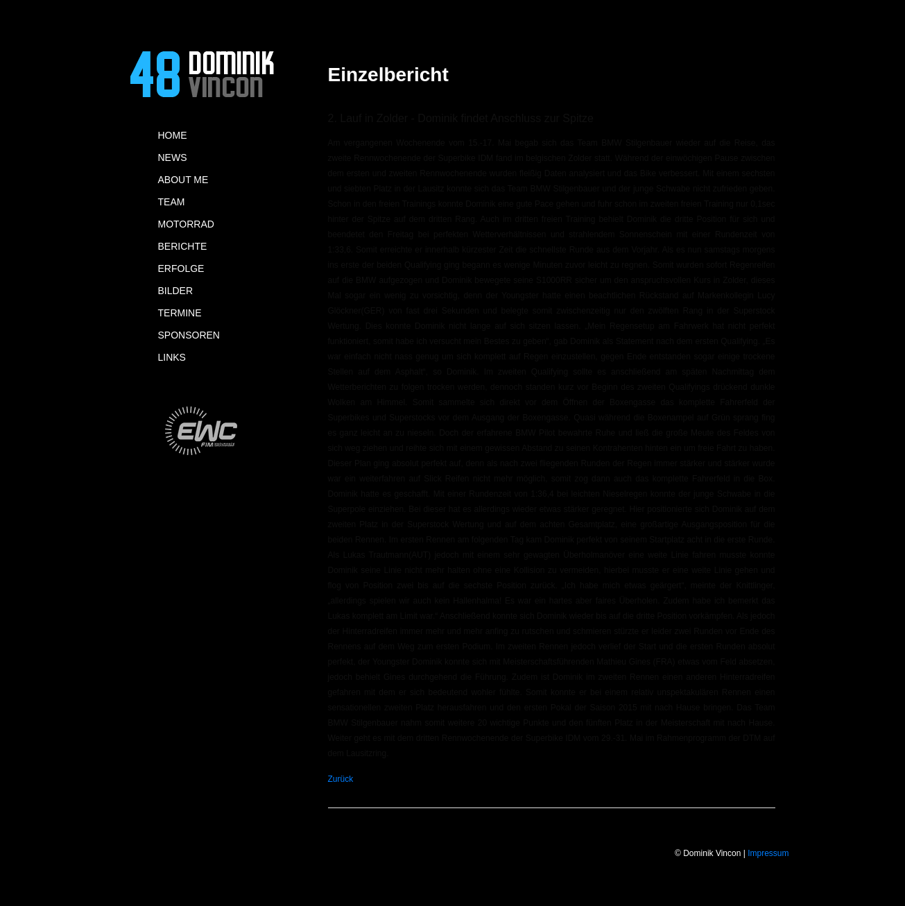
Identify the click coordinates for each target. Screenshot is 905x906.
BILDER (175, 290)
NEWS (172, 157)
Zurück (341, 779)
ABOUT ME (183, 179)
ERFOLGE (181, 268)
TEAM (171, 201)
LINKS (172, 357)
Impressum (768, 853)
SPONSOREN (189, 335)
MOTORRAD (186, 224)
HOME (172, 135)
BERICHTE (182, 246)
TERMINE (180, 312)
